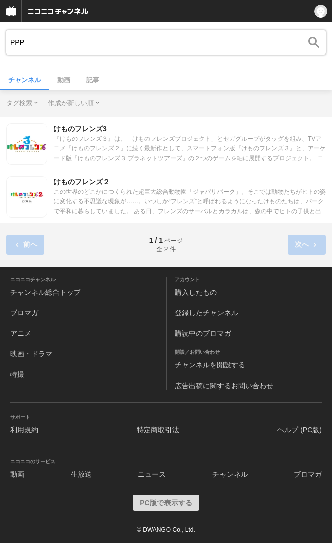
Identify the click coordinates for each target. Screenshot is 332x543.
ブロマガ (24, 313)
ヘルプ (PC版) (299, 430)
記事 (92, 80)
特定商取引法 (158, 430)
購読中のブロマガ (203, 333)
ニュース (152, 474)
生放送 (81, 474)
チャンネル (24, 80)
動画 (63, 80)
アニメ (20, 333)
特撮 (17, 374)
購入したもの (196, 292)
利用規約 (24, 430)
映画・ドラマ (31, 354)
